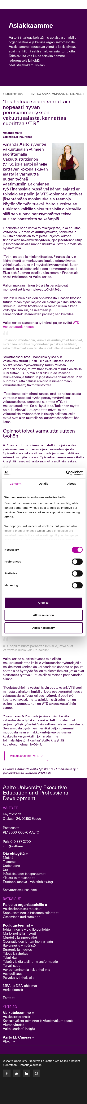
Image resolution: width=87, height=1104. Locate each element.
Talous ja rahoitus (15, 953)
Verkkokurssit (13, 989)
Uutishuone (11, 865)
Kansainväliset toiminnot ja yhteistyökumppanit (38, 1020)
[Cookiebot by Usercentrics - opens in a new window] (66, 472)
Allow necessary (43, 627)
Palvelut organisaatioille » (25, 904)
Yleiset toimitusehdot (19, 877)
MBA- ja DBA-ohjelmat (20, 985)
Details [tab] (43, 483)
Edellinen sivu (13, 93)
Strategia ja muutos (17, 949)
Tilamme (9, 861)
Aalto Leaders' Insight (19, 1029)
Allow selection (43, 615)
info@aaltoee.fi (14, 846)
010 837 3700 (20, 841)
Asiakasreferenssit (16, 1016)
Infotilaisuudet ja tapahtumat (24, 873)
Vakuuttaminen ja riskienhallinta (26, 969)
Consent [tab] (15, 483)
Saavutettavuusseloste (20, 890)
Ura (5, 869)
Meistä (8, 857)
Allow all (43, 602)
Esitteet (9, 997)
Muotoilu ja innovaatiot (20, 937)
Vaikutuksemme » (18, 1012)
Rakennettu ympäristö (19, 945)
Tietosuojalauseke (29, 1064)
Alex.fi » (9, 1041)
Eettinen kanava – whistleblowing (28, 882)
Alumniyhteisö (13, 1024)
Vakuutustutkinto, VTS (24, 755)
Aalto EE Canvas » (18, 1037)
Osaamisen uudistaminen (21, 917)
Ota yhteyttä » (15, 853)
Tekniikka (10, 957)
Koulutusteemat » (18, 925)
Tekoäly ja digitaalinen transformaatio (30, 961)
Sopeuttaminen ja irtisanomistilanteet (31, 913)
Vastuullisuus (12, 973)
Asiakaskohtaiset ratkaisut (22, 908)
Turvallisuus (11, 965)
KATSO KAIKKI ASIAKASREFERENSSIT (57, 93)
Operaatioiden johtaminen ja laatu (28, 941)
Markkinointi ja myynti (19, 933)
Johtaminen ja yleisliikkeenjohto (27, 929)
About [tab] (71, 483)
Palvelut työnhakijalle (18, 977)
